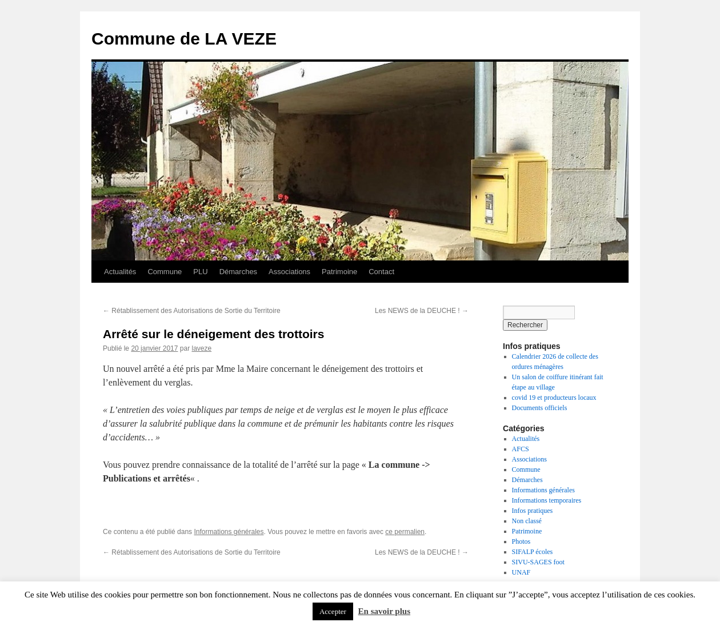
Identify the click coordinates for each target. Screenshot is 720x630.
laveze (201, 348)
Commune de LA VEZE (184, 38)
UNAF (521, 572)
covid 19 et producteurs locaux (554, 398)
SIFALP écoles (532, 552)
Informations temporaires (547, 500)
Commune (164, 271)
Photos (521, 541)
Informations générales (228, 532)
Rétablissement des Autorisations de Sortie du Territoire (192, 311)
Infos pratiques (532, 511)
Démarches (238, 271)
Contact (381, 271)
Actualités (120, 271)
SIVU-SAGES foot (538, 562)
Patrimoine (339, 271)
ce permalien (405, 532)
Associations (289, 271)
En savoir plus (384, 611)
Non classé (527, 521)
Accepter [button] (332, 611)
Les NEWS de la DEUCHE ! (422, 311)
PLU (200, 271)
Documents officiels (539, 408)
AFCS (520, 449)
